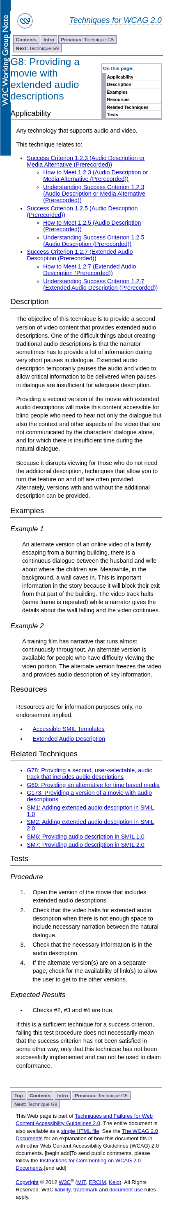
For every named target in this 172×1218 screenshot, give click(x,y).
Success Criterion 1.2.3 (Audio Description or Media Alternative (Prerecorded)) (85, 161)
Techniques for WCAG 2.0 (115, 20)
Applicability (120, 76)
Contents (26, 39)
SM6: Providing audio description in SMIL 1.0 (85, 836)
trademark (85, 1189)
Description (119, 84)
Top (18, 1095)
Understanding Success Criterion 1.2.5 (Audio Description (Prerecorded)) (93, 240)
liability (63, 1189)
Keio (114, 1182)
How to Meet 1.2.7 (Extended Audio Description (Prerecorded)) (89, 269)
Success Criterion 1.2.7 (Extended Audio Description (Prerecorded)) (80, 255)
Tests (112, 114)
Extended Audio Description (69, 738)
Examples (117, 92)
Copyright (27, 1182)
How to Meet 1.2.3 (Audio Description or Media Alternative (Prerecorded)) (95, 175)
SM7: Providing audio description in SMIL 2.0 (85, 844)
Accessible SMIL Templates (69, 729)
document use (126, 1189)
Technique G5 (87, 39)
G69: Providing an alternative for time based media (93, 785)
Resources (118, 99)
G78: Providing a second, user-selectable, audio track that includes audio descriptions (89, 773)
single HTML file (80, 1131)
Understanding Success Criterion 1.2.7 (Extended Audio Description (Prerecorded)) (100, 284)
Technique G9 (37, 48)
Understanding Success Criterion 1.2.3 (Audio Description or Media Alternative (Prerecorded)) (94, 193)
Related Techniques (128, 107)
